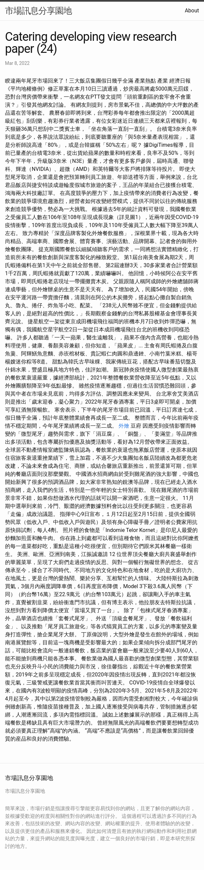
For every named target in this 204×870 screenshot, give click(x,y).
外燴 (124, 426)
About (192, 10)
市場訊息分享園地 (38, 11)
